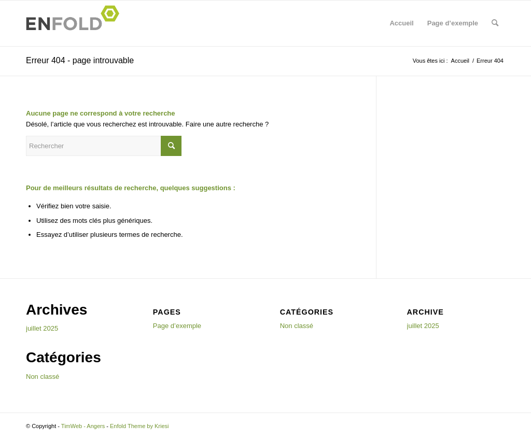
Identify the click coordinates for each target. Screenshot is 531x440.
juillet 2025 (42, 328)
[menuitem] (495, 23)
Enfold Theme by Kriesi (139, 426)
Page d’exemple (452, 23)
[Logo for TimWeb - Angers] (75, 23)
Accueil (401, 23)
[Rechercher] (495, 23)
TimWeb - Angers (83, 426)
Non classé (42, 376)
